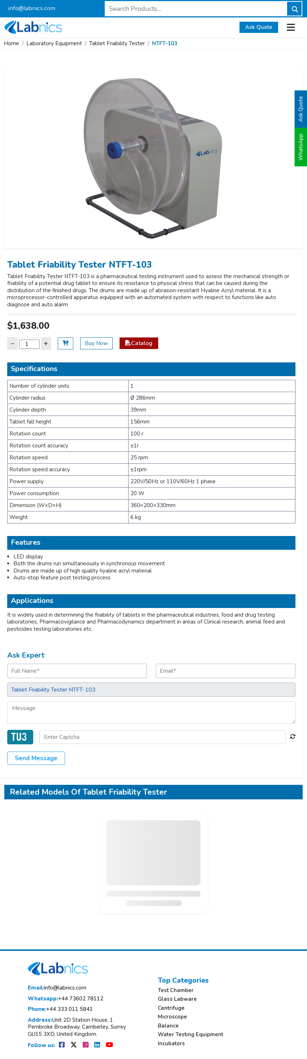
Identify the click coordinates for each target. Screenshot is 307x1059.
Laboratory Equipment (54, 43)
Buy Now (96, 343)
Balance (168, 1025)
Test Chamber (176, 990)
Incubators (171, 1043)
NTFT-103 (164, 43)
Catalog (138, 343)
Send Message (36, 758)
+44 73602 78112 (65, 998)
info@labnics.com (31, 8)
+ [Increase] (46, 343)
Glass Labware (177, 999)
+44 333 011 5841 (60, 1009)
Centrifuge (171, 1008)
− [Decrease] (12, 343)
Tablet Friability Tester (117, 43)
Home (11, 43)
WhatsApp (300, 147)
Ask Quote (258, 27)
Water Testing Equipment (190, 1034)
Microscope (172, 1016)
